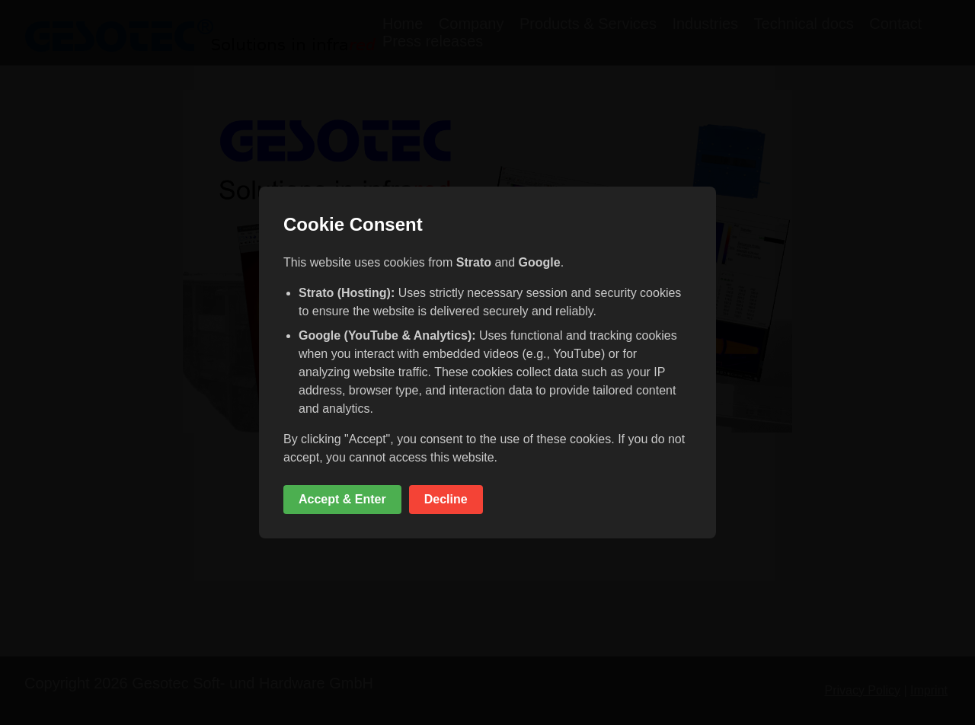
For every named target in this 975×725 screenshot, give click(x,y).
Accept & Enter (342, 499)
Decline (446, 499)
